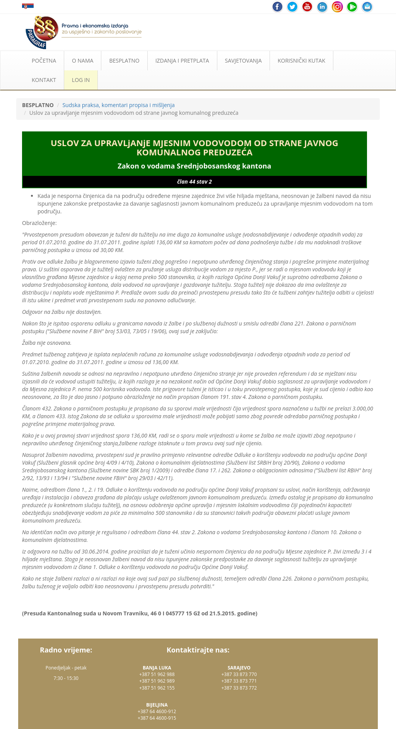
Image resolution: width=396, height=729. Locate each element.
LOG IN (81, 79)
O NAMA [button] (82, 60)
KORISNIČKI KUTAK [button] (301, 60)
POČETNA (44, 60)
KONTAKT (44, 79)
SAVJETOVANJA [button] (243, 60)
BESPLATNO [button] (124, 60)
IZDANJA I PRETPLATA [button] (182, 60)
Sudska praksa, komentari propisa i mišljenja (118, 105)
